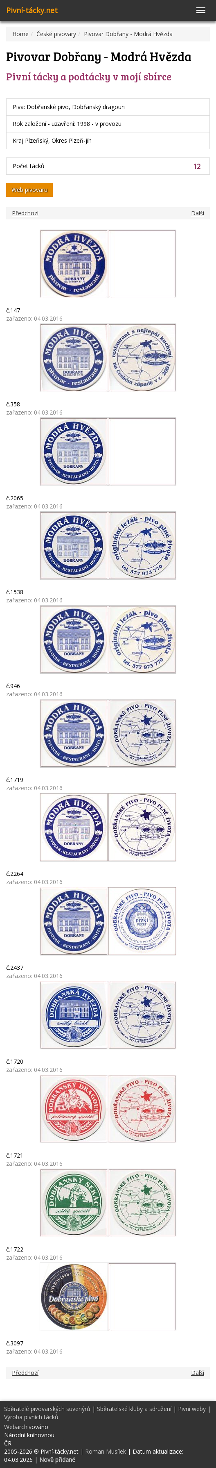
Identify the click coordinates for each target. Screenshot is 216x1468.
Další (197, 213)
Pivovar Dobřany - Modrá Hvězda (128, 34)
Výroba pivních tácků (31, 1417)
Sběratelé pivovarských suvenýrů (47, 1409)
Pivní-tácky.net (32, 10)
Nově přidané (57, 1459)
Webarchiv (18, 1427)
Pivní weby (192, 1409)
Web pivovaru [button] (29, 190)
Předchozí (25, 213)
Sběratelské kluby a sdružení (134, 1409)
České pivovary (56, 34)
